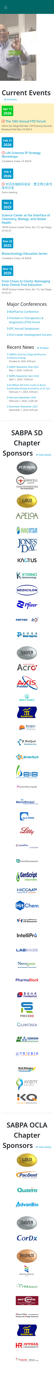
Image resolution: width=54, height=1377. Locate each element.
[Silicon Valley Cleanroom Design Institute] (27, 1315)
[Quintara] (27, 1024)
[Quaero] (27, 1189)
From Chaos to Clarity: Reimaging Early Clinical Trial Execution (26, 283)
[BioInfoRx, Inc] (27, 1330)
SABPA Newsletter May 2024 (22, 366)
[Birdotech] (27, 756)
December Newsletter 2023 (22, 406)
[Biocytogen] (27, 697)
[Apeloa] (27, 515)
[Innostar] (27, 530)
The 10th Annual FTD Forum (26, 121)
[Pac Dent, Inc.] (27, 1174)
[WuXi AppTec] (27, 634)
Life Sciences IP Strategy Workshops (21, 154)
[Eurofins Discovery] (27, 845)
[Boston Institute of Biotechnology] (27, 771)
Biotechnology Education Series (24, 253)
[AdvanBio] (27, 1204)
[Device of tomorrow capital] (27, 1300)
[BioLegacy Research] (27, 727)
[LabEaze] (27, 949)
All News (43, 348)
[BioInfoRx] (27, 712)
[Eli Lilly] (27, 831)
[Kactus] (27, 560)
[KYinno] (27, 575)
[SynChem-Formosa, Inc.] (27, 1039)
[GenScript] (27, 875)
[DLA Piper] (27, 816)
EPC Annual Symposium (23, 328)
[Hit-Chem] (27, 905)
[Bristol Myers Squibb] (27, 786)
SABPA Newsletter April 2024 (23, 376)
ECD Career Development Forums (29, 335)
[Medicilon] (27, 589)
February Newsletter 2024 (21, 397)
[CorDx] (27, 1237)
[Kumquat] (27, 1098)
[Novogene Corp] (27, 964)
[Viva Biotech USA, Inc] (27, 1285)
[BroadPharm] (27, 801)
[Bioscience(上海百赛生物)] (27, 1270)
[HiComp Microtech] (27, 890)
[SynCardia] (27, 1359)
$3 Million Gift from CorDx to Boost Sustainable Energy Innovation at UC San (28, 386)
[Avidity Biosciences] (27, 1083)
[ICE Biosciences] (27, 920)
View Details (43, 454)
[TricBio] (27, 1053)
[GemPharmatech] (27, 860)
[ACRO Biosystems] (27, 667)
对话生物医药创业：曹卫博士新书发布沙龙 (27, 186)
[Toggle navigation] (6, 7)
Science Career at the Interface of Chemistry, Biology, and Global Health (26, 219)
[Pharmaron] (27, 994)
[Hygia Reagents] (27, 1345)
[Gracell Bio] (27, 482)
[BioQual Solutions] (27, 741)
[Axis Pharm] (27, 682)
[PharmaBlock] (27, 979)
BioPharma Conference (22, 312)
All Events (10, 99)
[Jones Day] (27, 545)
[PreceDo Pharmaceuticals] (27, 1009)
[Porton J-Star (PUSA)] (27, 619)
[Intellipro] (27, 935)
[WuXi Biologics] (27, 1068)
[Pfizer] (27, 604)
